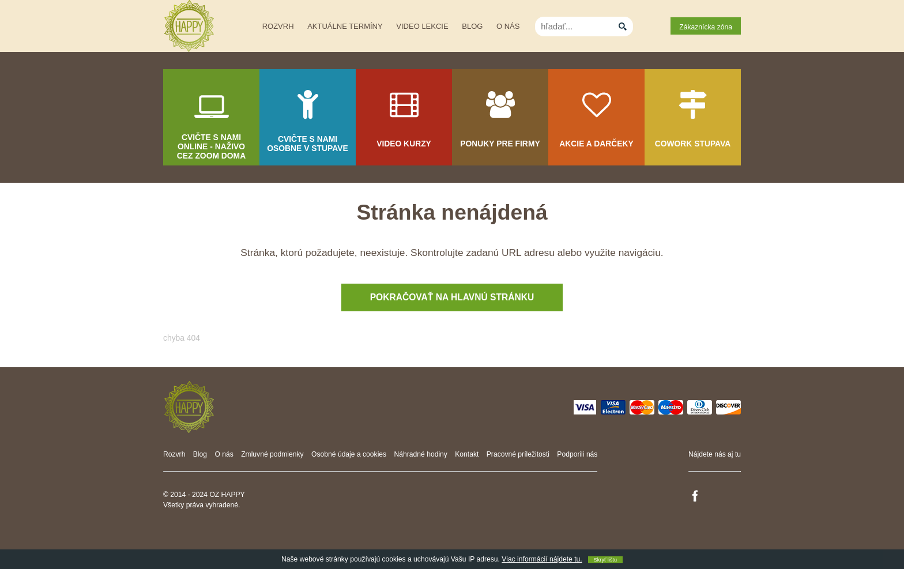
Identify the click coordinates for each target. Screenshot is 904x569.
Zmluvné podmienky (272, 454)
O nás (507, 26)
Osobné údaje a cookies (348, 454)
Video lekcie (422, 26)
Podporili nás (577, 454)
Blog (472, 26)
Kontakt (467, 454)
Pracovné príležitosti (518, 454)
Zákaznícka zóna (705, 27)
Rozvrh (278, 26)
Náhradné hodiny (420, 454)
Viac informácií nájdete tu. (542, 559)
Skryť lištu (605, 560)
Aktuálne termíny (345, 26)
